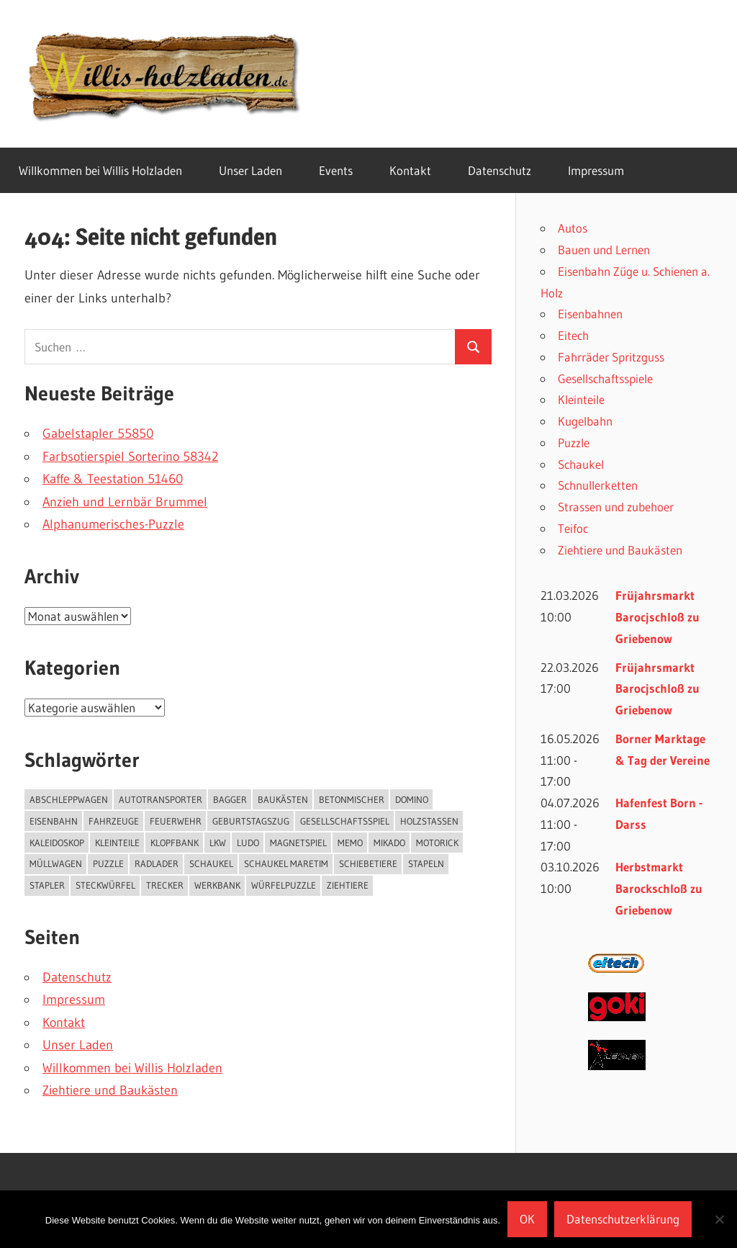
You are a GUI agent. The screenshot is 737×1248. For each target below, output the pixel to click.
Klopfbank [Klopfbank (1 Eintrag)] (174, 842)
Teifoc (573, 528)
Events (336, 170)
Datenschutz (499, 170)
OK (527, 1218)
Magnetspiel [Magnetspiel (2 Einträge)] (298, 842)
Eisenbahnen (590, 313)
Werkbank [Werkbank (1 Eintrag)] (217, 885)
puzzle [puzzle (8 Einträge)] (108, 863)
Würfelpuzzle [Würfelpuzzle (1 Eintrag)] (283, 885)
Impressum (596, 170)
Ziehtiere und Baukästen (110, 1090)
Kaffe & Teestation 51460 (112, 479)
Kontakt (410, 170)
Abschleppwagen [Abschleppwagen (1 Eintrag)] (69, 799)
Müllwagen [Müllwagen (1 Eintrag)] (56, 863)
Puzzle (573, 442)
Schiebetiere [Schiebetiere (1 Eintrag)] (368, 863)
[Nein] (719, 1219)
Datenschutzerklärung (622, 1218)
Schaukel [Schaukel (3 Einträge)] (211, 863)
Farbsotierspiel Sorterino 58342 (130, 456)
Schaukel (581, 464)
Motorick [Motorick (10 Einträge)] (437, 842)
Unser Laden (250, 170)
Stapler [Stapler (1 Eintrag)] (47, 885)
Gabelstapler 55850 (97, 433)
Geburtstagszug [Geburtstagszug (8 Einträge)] (250, 821)
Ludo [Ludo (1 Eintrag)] (248, 842)
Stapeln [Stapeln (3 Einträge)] (426, 863)
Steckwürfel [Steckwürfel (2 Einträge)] (105, 885)
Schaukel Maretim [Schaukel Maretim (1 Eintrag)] (286, 863)
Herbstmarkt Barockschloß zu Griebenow (658, 888)
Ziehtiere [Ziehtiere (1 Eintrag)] (347, 885)
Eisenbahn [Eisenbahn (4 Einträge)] (54, 821)
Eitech (573, 335)
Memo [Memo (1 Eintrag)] (350, 842)
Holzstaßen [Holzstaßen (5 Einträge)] (429, 821)
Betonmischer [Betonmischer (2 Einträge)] (351, 799)
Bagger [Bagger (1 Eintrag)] (230, 799)
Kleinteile (581, 399)
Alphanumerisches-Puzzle (113, 524)
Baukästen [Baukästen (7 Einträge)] (283, 799)
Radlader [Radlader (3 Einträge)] (156, 863)
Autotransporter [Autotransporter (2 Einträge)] (160, 799)
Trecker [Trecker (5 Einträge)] (165, 885)
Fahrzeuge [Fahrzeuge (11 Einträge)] (114, 821)
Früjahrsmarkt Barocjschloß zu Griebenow (657, 617)
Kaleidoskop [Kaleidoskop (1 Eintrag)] (57, 842)
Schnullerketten (598, 485)
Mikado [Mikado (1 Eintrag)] (389, 842)
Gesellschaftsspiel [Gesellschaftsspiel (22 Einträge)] (344, 821)
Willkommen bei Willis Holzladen (100, 170)
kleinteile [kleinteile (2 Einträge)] (117, 842)
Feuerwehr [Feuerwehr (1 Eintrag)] (176, 821)
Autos (572, 227)
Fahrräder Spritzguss (611, 356)
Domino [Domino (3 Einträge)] (411, 799)
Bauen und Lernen (604, 249)
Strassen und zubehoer (616, 506)
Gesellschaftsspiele (605, 378)
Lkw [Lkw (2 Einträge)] (217, 842)
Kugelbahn (585, 420)
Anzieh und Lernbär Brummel (124, 502)
